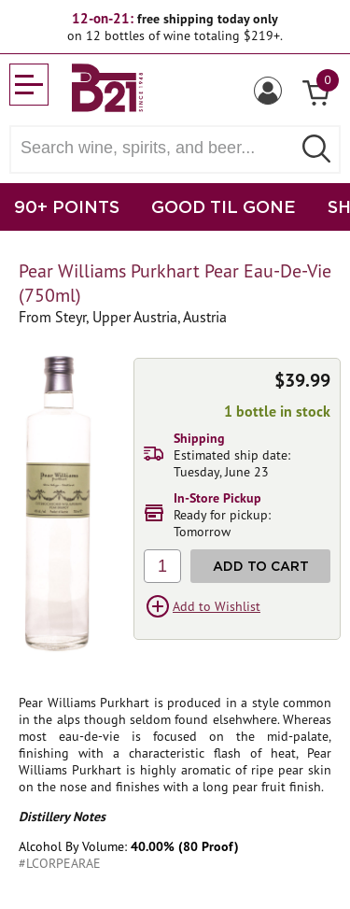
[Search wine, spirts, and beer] (156, 148)
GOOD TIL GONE (223, 206)
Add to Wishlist (216, 606)
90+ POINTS (66, 206)
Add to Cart (261, 566)
